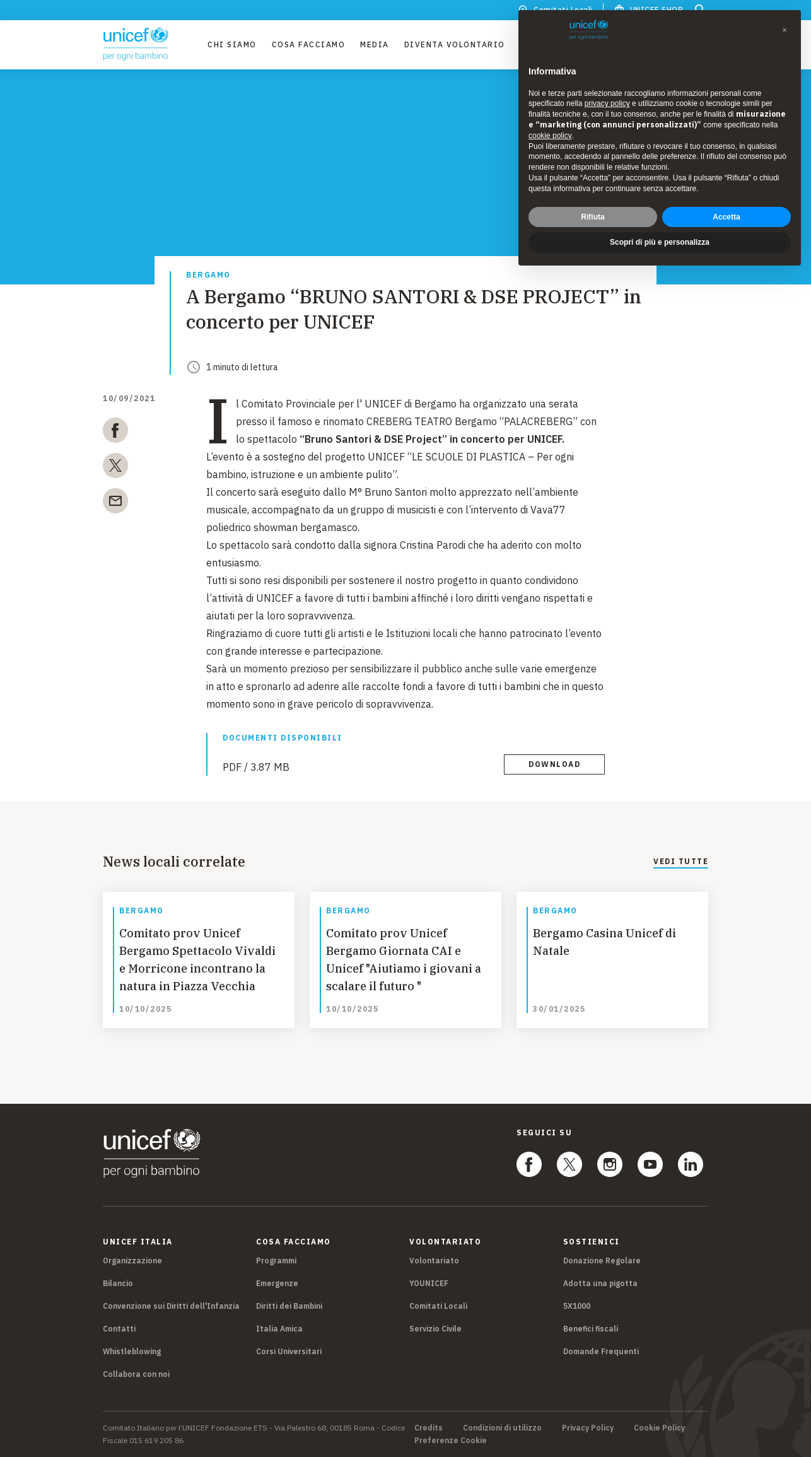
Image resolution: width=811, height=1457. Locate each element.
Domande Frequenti (601, 1351)
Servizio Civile (435, 1328)
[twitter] (115, 468)
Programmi (276, 1260)
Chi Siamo (232, 44)
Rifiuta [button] (592, 216)
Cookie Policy (659, 1428)
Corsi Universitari (289, 1351)
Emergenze (277, 1283)
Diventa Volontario (454, 44)
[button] (784, 30)
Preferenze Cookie (450, 1440)
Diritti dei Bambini (289, 1306)
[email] (115, 503)
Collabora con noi (136, 1374)
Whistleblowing (132, 1351)
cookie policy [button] (550, 135)
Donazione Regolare (602, 1260)
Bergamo (208, 275)
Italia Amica (279, 1328)
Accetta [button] (726, 216)
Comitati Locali (438, 1306)
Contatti (119, 1328)
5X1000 (576, 1306)
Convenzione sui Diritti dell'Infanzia (171, 1306)
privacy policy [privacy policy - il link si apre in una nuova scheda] (607, 103)
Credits (428, 1428)
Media (374, 44)
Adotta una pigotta (600, 1283)
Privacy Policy (588, 1428)
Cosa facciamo (309, 44)
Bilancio (118, 1283)
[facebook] (115, 433)
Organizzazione (132, 1260)
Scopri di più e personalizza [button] (659, 242)
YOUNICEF (428, 1283)
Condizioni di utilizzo (502, 1428)
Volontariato (434, 1260)
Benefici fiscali (590, 1328)
